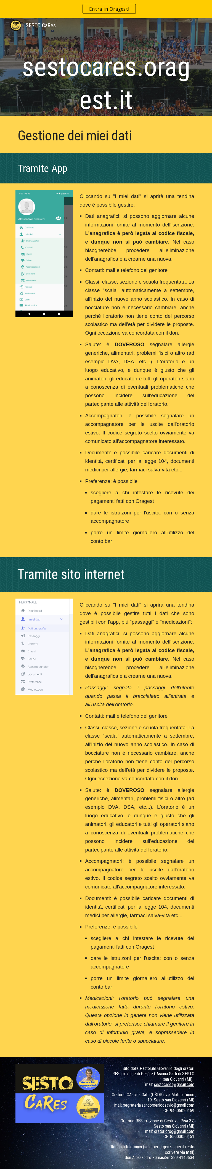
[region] (106, 9)
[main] (105, 68)
